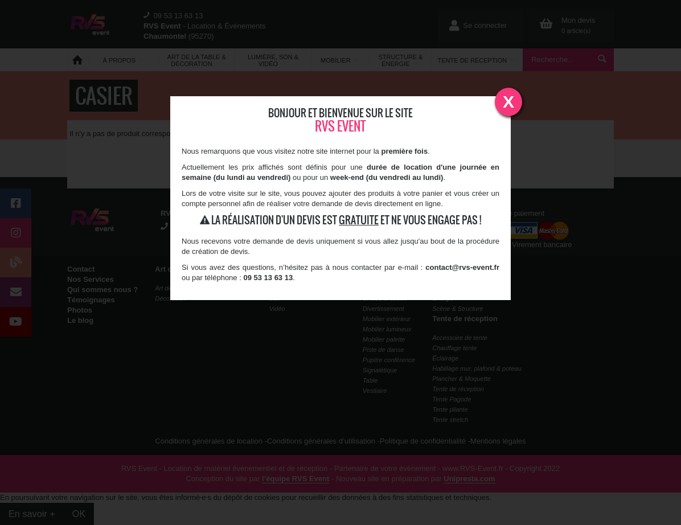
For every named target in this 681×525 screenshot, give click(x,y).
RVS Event (340, 126)
